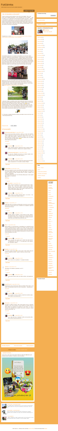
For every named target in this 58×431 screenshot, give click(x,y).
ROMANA (50, 263)
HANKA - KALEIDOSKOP (51, 203)
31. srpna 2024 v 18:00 (18, 258)
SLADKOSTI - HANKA (51, 268)
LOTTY (49, 234)
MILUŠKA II (50, 247)
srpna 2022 (40, 117)
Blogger (45, 428)
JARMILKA (50, 213)
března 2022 (40, 123)
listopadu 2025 (40, 47)
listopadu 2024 (40, 71)
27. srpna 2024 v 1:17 (12, 202)
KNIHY (39, 169)
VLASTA (50, 272)
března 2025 (40, 63)
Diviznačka (10, 183)
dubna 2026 (40, 37)
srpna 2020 (40, 158)
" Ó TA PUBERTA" (10, 416)
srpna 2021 (40, 137)
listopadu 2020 (40, 153)
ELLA (49, 192)
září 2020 (39, 156)
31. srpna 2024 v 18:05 (18, 293)
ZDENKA (50, 274)
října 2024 (39, 73)
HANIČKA (50, 198)
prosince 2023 (40, 93)
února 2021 (40, 147)
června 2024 (40, 81)
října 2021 (39, 133)
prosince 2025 (40, 45)
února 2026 (40, 41)
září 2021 (39, 135)
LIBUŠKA (50, 229)
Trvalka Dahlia (7, 168)
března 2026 (40, 39)
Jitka (6, 224)
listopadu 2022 (40, 111)
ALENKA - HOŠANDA (50, 188)
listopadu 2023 (40, 95)
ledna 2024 (40, 91)
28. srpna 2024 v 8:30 (13, 249)
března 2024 (40, 87)
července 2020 (40, 160)
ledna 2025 (40, 67)
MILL (49, 241)
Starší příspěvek (30, 345)
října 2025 (39, 49)
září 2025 (39, 51)
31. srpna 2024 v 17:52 (18, 193)
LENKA (49, 227)
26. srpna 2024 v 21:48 (15, 168)
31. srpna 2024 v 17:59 (18, 238)
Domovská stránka (18, 345)
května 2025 (40, 59)
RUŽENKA (50, 265)
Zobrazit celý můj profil (47, 31)
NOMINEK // (50, 257)
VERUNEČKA (51, 270)
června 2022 (40, 119)
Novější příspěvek (6, 345)
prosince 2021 (40, 129)
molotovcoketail (31, 428)
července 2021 (40, 139)
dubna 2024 (40, 85)
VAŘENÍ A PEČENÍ (41, 175)
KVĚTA (49, 225)
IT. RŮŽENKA (51, 207)
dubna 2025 (40, 61)
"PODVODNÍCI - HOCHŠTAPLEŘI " (13, 410)
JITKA (49, 219)
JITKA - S (50, 221)
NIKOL (49, 253)
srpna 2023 (40, 101)
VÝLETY (39, 177)
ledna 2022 (40, 127)
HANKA (49, 200)
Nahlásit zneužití (42, 24)
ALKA (49, 190)
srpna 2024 (40, 77)
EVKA (49, 194)
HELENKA (50, 205)
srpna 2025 (40, 53)
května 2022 (40, 121)
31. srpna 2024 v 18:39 (22, 152)
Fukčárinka (7, 4)
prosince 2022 (40, 109)
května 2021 (40, 141)
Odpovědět (7, 141)
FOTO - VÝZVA (41, 167)
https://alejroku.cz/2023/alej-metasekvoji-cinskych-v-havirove (15, 85)
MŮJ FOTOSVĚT (51, 251)
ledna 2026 (40, 43)
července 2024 (40, 79)
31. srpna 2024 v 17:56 (18, 212)
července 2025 (40, 55)
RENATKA (50, 261)
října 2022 (39, 113)
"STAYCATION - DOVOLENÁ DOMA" (14, 404)
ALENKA (50, 185)
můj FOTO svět (8, 284)
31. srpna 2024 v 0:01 (16, 183)
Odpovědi (8, 143)
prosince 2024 (40, 69)
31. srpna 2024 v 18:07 (18, 315)
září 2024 (39, 75)
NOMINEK (50, 255)
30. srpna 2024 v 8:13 (12, 266)
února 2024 (40, 89)
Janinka (6, 266)
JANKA (49, 211)
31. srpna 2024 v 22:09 (18, 158)
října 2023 (39, 97)
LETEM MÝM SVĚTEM (42, 171)
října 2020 (39, 155)
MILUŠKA (50, 245)
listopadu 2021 (40, 131)
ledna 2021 (40, 149)
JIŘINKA (50, 217)
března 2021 (40, 145)
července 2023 (40, 103)
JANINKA (50, 209)
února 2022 (40, 125)
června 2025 (40, 57)
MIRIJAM (50, 249)
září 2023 (39, 99)
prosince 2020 (40, 151)
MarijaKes (7, 249)
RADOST (50, 259)
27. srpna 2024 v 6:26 (11, 224)
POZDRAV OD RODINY (42, 173)
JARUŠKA (50, 215)
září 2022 (39, 115)
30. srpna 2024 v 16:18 (15, 284)
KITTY (49, 223)
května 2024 (40, 83)
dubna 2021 (40, 143)
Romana (6, 202)
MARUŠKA (50, 236)
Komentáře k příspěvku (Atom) (21, 349)
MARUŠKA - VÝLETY (50, 239)
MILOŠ (49, 243)
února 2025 (40, 65)
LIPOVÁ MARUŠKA (50, 232)
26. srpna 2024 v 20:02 (19, 132)
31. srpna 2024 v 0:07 (13, 302)
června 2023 (40, 105)
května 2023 (40, 107)
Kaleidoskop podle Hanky (10, 132)
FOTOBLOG (50, 196)
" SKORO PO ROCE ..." (7, 352)
